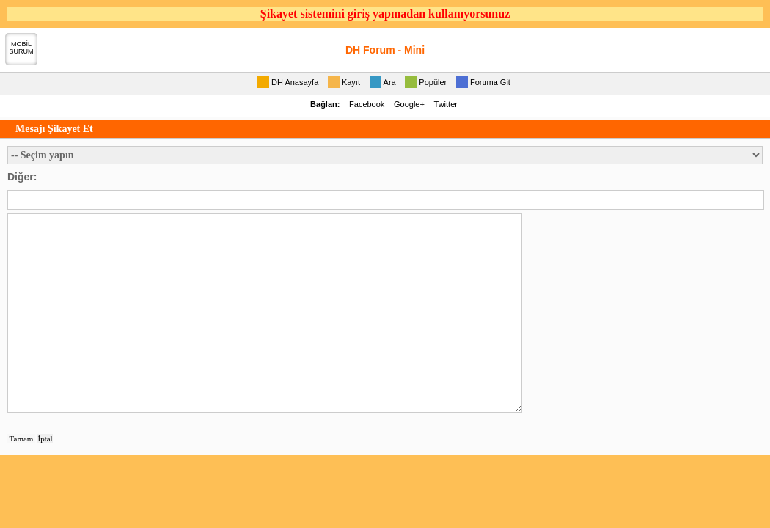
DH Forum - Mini (385, 50)
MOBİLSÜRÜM (22, 47)
